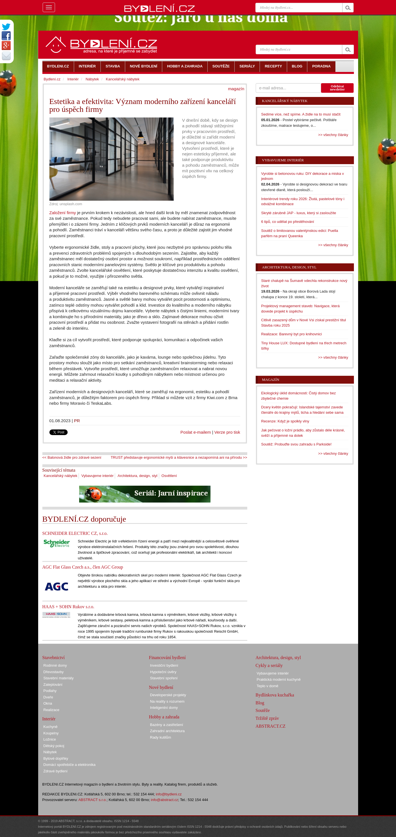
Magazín (270, 379)
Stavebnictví (53, 657)
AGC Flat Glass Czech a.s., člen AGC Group (82, 567)
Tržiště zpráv (267, 718)
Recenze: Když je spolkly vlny (285, 421)
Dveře (48, 697)
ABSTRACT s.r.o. (92, 800)
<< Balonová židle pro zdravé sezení (71, 457)
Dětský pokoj (54, 746)
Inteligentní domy (164, 707)
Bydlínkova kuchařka (275, 695)
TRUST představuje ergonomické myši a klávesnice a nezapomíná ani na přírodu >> (179, 457)
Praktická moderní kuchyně (279, 679)
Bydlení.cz (52, 79)
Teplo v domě (267, 686)
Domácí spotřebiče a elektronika (70, 765)
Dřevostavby (54, 672)
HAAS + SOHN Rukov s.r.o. (68, 606)
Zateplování (53, 684)
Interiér (73, 79)
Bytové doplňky (56, 758)
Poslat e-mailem (195, 432)
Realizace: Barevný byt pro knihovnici (291, 334)
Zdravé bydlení (56, 771)
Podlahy (50, 691)
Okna (48, 703)
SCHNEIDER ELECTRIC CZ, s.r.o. (75, 533)
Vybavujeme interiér (97, 476)
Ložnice (50, 739)
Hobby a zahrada (164, 716)
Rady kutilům (160, 737)
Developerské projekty (168, 695)
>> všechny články (333, 135)
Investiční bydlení (164, 665)
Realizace (51, 710)
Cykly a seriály (269, 665)
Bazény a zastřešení (166, 725)
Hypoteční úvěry (163, 672)
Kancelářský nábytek (60, 476)
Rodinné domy (55, 665)
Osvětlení (169, 476)
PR (77, 420)
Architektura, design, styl (137, 476)
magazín (236, 88)
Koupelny (51, 733)
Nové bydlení (161, 687)
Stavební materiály (59, 678)
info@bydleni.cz (169, 794)
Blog (260, 702)
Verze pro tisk (227, 432)
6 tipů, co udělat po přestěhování (287, 222)
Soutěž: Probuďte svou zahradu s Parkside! (296, 444)
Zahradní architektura (167, 731)
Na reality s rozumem (167, 701)
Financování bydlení (167, 657)
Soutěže (263, 710)
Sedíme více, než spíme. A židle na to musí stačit (301, 114)
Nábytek (92, 79)
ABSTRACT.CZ (271, 726)
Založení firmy (62, 212)
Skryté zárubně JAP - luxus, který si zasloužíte (298, 213)
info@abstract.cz (164, 800)
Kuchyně (51, 727)
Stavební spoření (164, 678)
